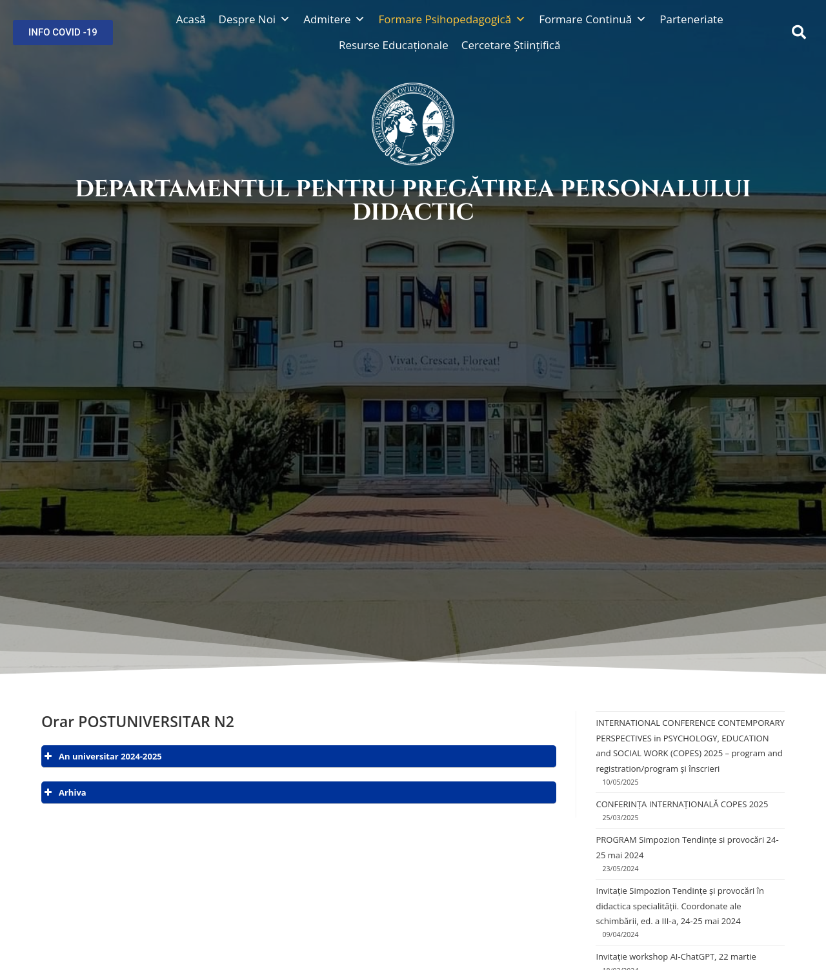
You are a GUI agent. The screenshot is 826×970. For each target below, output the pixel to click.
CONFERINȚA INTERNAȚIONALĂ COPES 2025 (682, 804)
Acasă (191, 19)
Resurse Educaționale (393, 44)
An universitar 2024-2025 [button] (101, 756)
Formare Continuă (593, 19)
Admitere (334, 19)
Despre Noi (255, 19)
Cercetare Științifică (511, 44)
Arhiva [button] (63, 792)
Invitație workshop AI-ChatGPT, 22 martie (676, 956)
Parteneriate (691, 19)
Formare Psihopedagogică (452, 19)
